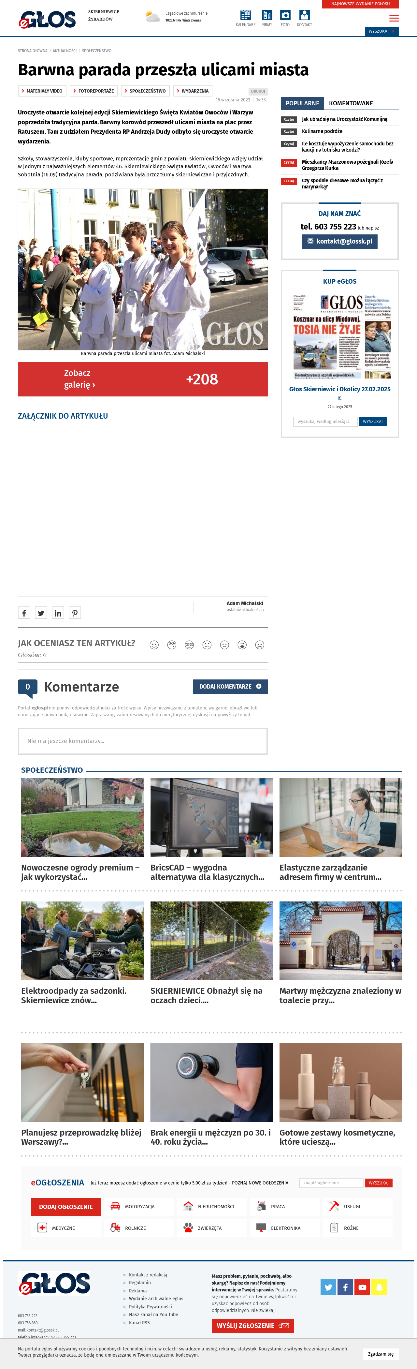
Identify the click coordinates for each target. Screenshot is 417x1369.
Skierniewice (103, 11)
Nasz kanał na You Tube (153, 1314)
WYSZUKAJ (373, 421)
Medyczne (54, 1227)
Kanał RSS (139, 1323)
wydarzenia (192, 91)
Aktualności (65, 51)
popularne (302, 103)
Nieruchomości (207, 1206)
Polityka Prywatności (150, 1307)
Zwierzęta (201, 1227)
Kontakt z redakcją (148, 1275)
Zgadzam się (383, 1354)
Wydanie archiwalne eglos (156, 1299)
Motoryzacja (130, 1206)
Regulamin (140, 1283)
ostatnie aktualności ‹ (245, 609)
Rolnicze (126, 1227)
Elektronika (276, 1227)
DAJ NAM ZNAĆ (340, 213)
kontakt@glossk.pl (340, 241)
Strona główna (33, 51)
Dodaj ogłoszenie (66, 1207)
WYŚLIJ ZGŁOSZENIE (245, 1326)
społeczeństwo (96, 51)
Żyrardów (100, 19)
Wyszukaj (382, 31)
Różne (342, 1227)
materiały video (42, 91)
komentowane (351, 103)
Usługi (343, 1206)
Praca (269, 1206)
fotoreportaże (94, 91)
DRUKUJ (259, 92)
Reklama (138, 1291)
